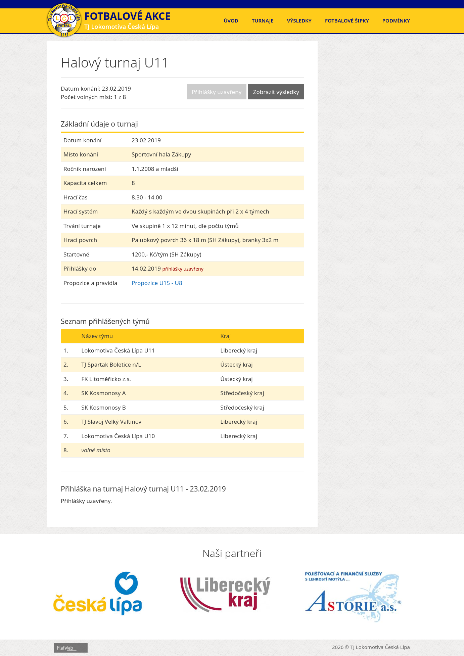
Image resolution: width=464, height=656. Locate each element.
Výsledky (299, 20)
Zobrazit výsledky (276, 92)
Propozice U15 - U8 (157, 283)
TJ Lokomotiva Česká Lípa (380, 647)
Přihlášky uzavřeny (217, 92)
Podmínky (396, 20)
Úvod (231, 20)
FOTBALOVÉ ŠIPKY (347, 20)
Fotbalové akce (127, 16)
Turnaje (263, 20)
